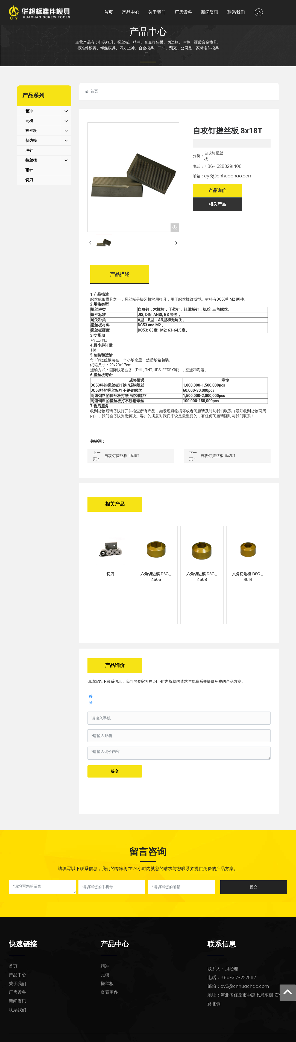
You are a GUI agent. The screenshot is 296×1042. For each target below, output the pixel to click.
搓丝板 (107, 983)
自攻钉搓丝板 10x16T (121, 456)
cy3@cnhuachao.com (228, 176)
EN (259, 12)
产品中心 (148, 31)
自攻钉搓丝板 (213, 156)
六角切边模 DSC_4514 (247, 577)
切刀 (110, 574)
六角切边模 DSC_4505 (156, 577)
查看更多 (109, 992)
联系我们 (17, 1010)
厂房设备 (17, 992)
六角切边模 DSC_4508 (202, 577)
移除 (91, 699)
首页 (13, 966)
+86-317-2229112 (238, 977)
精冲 (105, 966)
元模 (105, 974)
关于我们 (17, 983)
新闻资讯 (17, 1001)
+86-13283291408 (223, 166)
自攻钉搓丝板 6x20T (218, 456)
